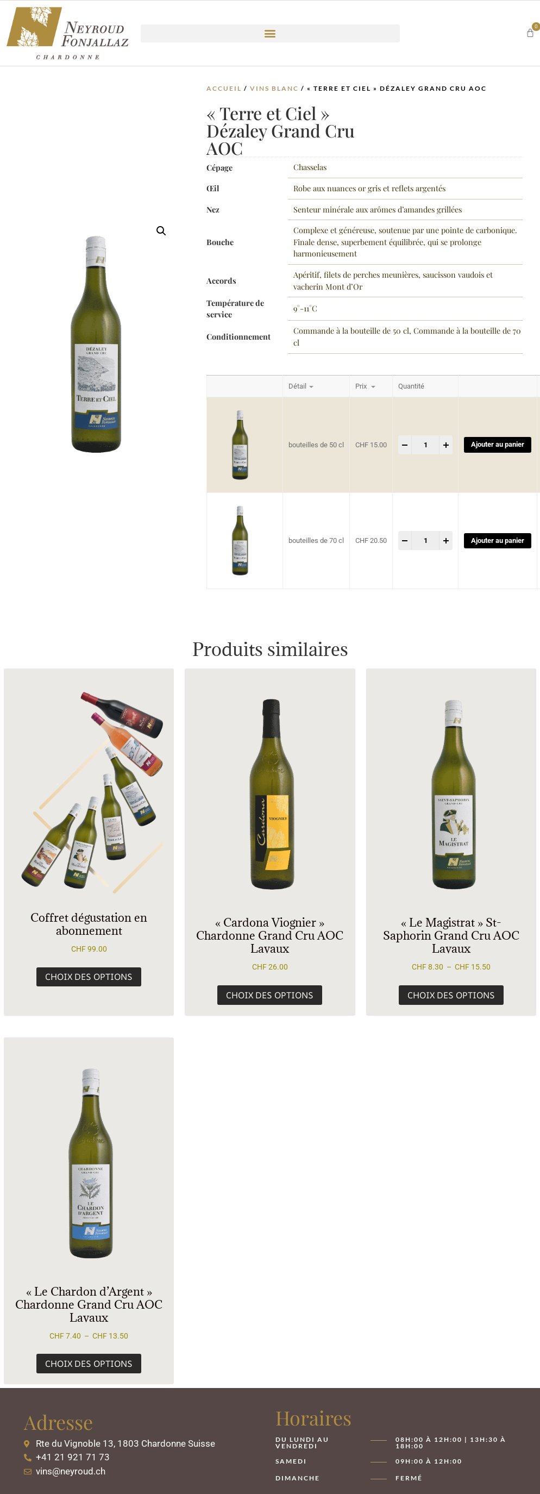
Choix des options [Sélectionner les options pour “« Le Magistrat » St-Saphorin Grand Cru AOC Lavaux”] (451, 995)
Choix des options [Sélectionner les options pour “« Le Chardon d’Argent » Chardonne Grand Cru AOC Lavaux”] (89, 1364)
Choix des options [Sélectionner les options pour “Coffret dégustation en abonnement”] (89, 977)
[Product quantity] (425, 445)
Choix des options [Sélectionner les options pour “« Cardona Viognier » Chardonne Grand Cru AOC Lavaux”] (269, 995)
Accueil (224, 88)
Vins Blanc (274, 88)
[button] (270, 33)
